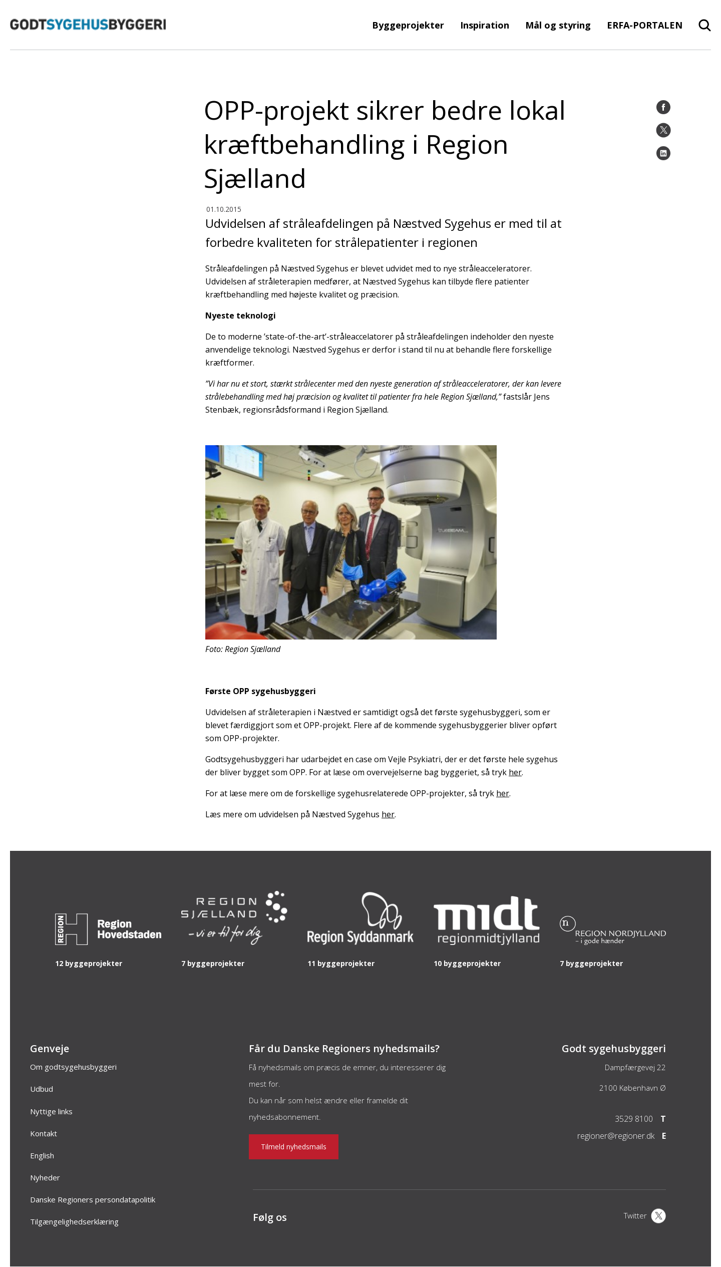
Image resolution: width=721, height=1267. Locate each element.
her (515, 772)
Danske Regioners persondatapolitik (92, 1199)
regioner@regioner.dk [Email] (615, 1135)
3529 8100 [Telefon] (634, 1118)
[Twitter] (663, 130)
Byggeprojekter (408, 25)
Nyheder (45, 1177)
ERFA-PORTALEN (644, 25)
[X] (645, 1216)
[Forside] (88, 44)
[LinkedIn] (663, 153)
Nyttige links (51, 1111)
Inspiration (484, 25)
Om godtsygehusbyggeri (73, 1067)
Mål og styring (558, 25)
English (42, 1155)
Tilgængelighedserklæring (74, 1221)
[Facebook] (663, 107)
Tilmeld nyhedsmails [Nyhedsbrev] (293, 1146)
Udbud (41, 1089)
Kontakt (43, 1133)
